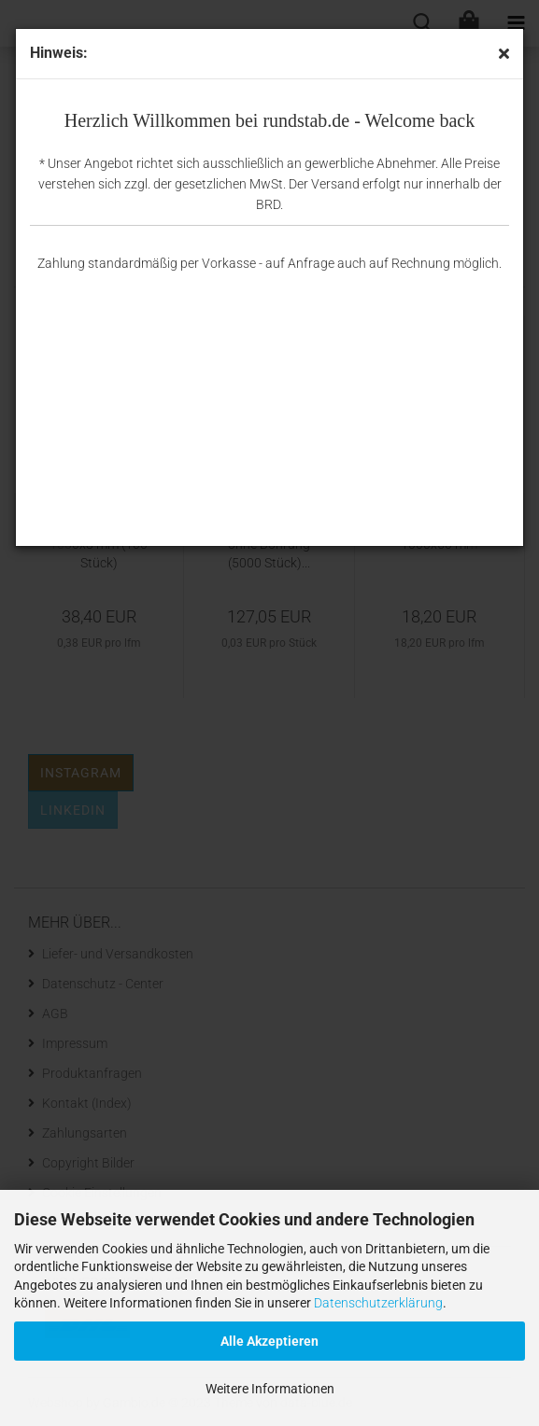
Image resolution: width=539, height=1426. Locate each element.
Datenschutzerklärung (378, 1302)
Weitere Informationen (270, 1388)
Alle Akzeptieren (269, 1341)
